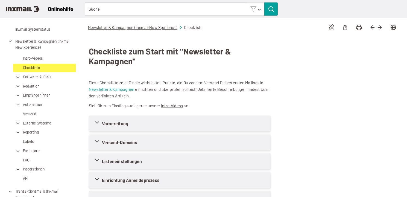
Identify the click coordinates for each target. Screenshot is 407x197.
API (25, 178)
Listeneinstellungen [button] (122, 161)
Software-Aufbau (33, 77)
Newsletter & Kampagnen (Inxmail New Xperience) (38, 45)
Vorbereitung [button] (115, 124)
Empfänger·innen (32, 95)
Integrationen (30, 169)
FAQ (26, 160)
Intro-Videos (33, 58)
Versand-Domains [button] (119, 142)
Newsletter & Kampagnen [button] (111, 89)
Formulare (27, 151)
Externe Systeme (33, 123)
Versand (29, 114)
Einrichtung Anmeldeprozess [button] (130, 180)
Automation (28, 105)
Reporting (27, 132)
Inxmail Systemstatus (32, 29)
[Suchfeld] (181, 9)
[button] (255, 8)
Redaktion (27, 86)
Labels (28, 141)
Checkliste (31, 68)
